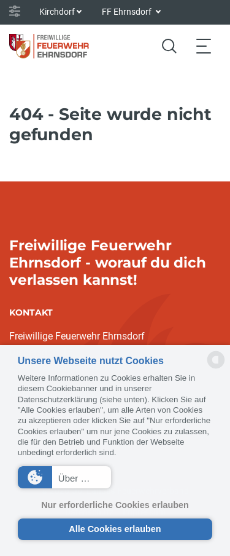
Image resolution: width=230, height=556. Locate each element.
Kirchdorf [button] (57, 12)
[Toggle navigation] (203, 46)
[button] (64, 477)
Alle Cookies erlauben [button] (115, 529)
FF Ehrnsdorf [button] (127, 12)
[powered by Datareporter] (216, 367)
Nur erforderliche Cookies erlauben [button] (115, 505)
